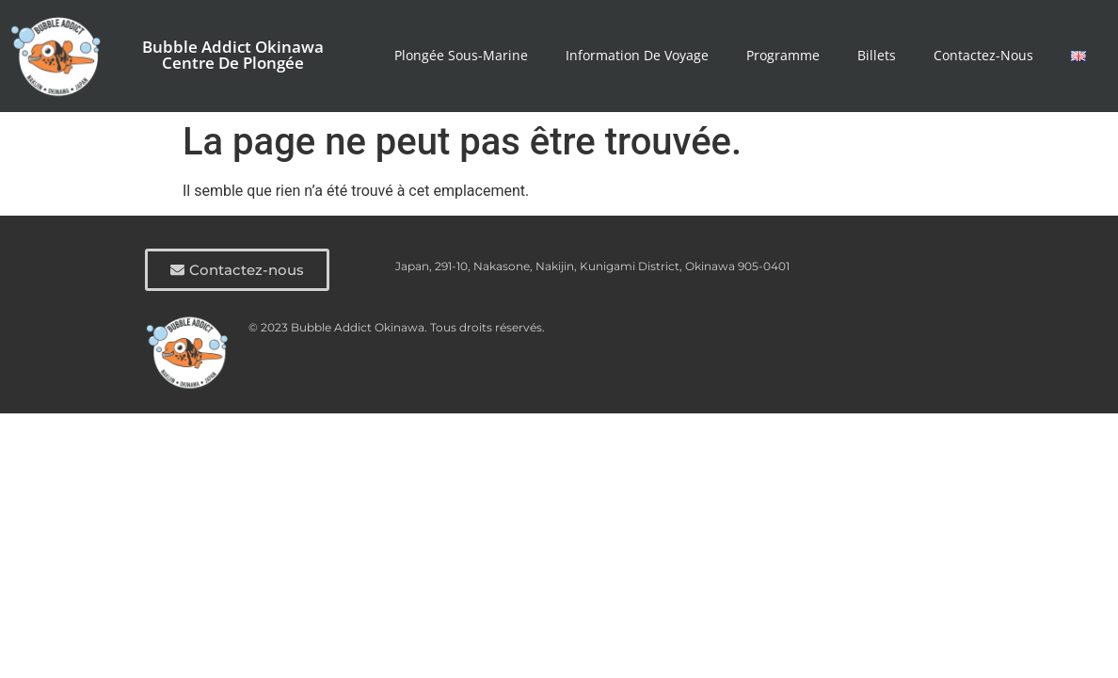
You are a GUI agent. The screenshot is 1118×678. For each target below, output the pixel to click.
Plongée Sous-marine (461, 55)
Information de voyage (637, 55)
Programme (783, 55)
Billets (876, 55)
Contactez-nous (983, 55)
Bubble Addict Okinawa (233, 46)
